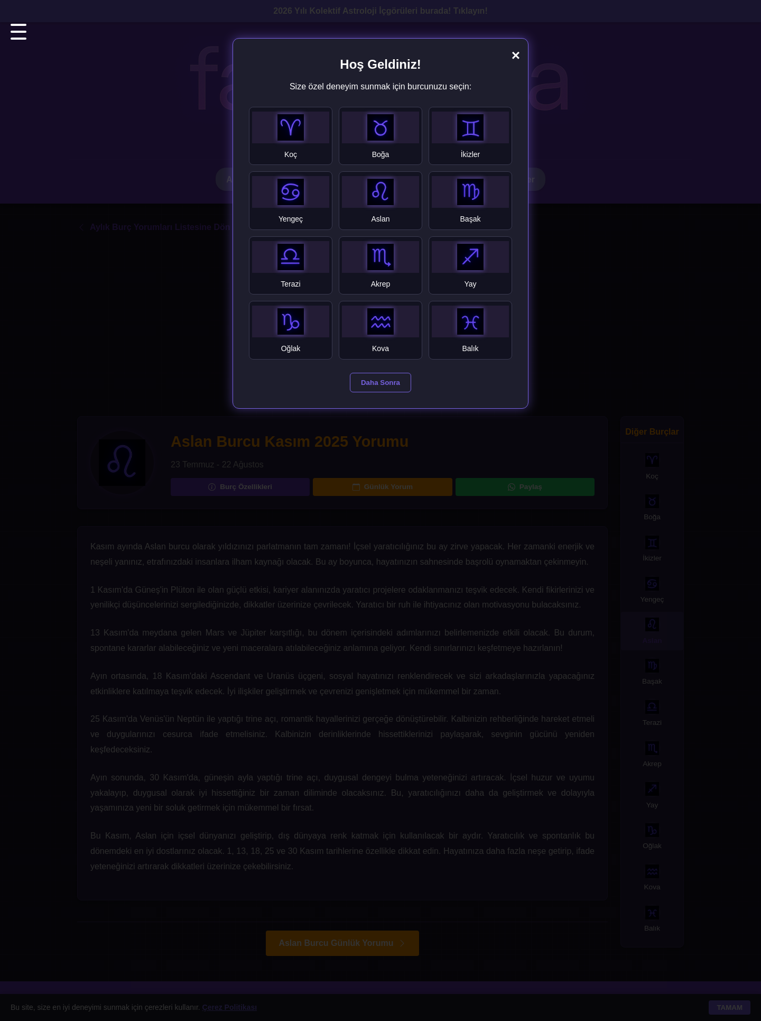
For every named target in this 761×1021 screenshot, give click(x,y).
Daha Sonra (380, 383)
